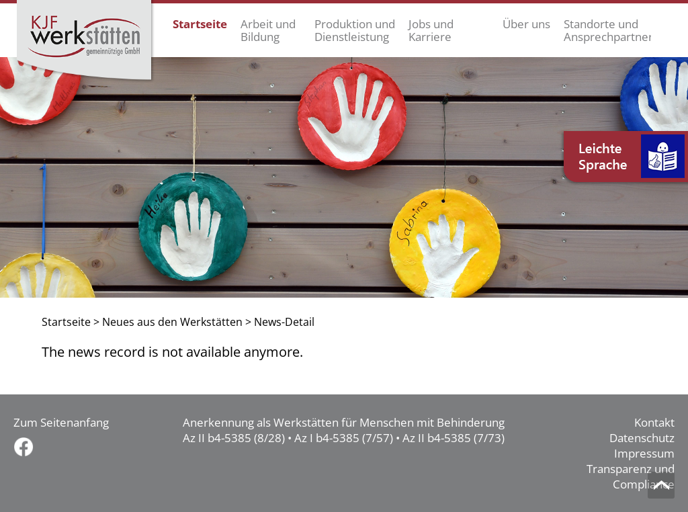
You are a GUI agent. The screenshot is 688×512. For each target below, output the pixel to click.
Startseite (200, 24)
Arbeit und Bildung (268, 30)
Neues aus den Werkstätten (172, 321)
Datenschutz (642, 437)
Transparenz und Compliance (631, 476)
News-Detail (284, 321)
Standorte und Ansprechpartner (607, 30)
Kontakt (654, 422)
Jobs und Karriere (431, 30)
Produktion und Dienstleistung (354, 30)
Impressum (644, 453)
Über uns (526, 24)
